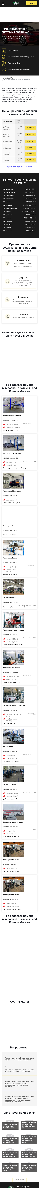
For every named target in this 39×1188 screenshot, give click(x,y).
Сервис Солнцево (9, 784)
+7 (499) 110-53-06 (29, 189)
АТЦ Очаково (7, 218)
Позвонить (32, 3)
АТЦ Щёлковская (8, 195)
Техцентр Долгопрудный (12, 453)
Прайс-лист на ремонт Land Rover (19, 167)
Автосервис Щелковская (12, 491)
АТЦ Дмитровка (8, 189)
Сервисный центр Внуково (13, 822)
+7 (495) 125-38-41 (29, 221)
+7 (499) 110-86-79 (29, 215)
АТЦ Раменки (7, 227)
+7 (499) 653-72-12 (29, 208)
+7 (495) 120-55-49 (29, 224)
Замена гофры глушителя (7, 153)
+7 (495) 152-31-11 (29, 218)
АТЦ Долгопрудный (9, 192)
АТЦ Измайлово (7, 231)
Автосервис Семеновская (12, 526)
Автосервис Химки (10, 558)
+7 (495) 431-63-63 (29, 205)
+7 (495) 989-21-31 (29, 202)
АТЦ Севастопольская (10, 208)
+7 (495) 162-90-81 (29, 195)
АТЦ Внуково (7, 224)
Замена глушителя (6, 159)
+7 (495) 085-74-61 (29, 199)
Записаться (30, 127)
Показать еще (19, 1180)
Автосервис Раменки (11, 860)
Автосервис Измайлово (11, 894)
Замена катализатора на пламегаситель (7, 141)
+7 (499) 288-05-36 (29, 211)
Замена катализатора (7, 147)
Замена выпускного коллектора (6, 134)
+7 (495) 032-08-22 (29, 192)
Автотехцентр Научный (11, 668)
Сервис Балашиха (9, 597)
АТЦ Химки (6, 202)
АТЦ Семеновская (8, 199)
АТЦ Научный (7, 211)
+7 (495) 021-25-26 (29, 231)
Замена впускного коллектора (6, 127)
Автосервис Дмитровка (12, 415)
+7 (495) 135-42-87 (29, 227)
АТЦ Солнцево (7, 221)
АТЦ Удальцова (8, 215)
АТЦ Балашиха (7, 205)
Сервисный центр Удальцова (14, 705)
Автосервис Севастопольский (14, 630)
